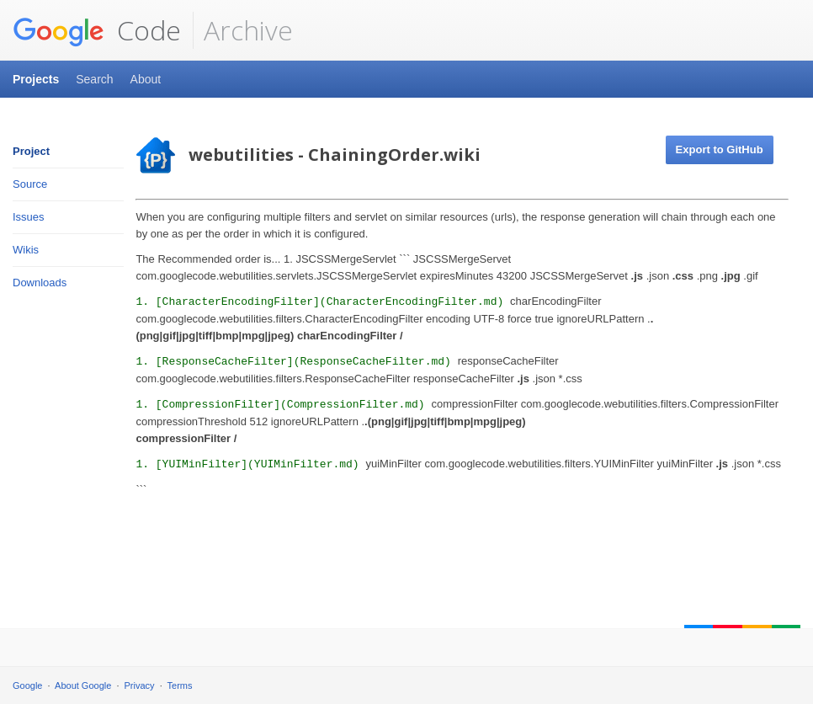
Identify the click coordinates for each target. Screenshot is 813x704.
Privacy (140, 685)
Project (31, 151)
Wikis (26, 249)
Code (97, 30)
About (146, 79)
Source (30, 184)
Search (94, 79)
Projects (36, 79)
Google (27, 685)
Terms (180, 685)
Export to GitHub (719, 149)
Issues (29, 217)
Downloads (39, 282)
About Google (83, 685)
